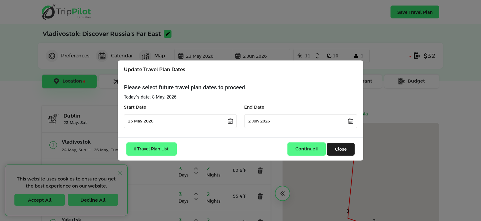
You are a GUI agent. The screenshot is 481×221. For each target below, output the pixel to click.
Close (341, 149)
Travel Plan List (151, 148)
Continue (306, 148)
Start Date (135, 107)
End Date (254, 107)
